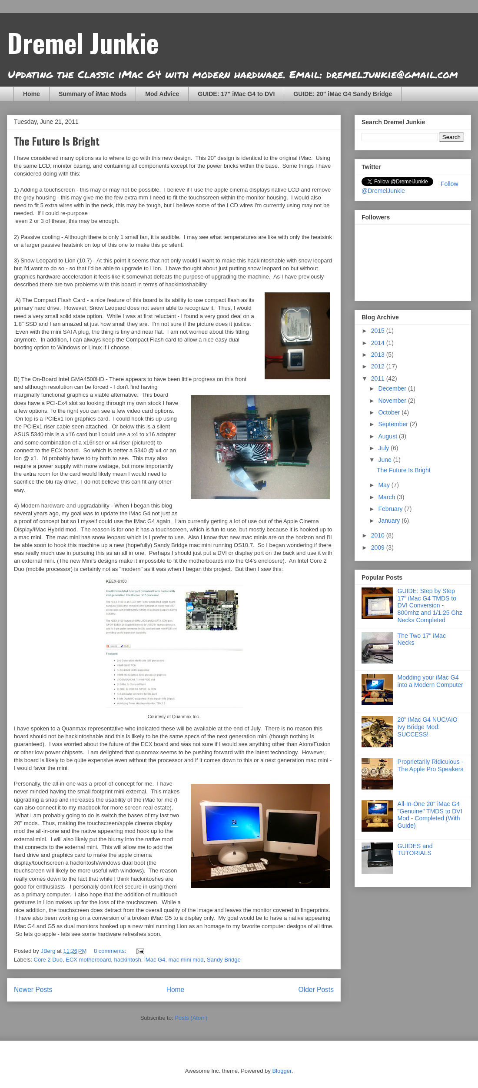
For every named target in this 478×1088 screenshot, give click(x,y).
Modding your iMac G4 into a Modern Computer (430, 681)
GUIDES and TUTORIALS (415, 850)
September (393, 424)
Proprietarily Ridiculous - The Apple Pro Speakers (431, 765)
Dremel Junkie (83, 42)
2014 (378, 342)
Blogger (281, 1071)
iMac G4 (154, 959)
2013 (378, 354)
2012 (378, 366)
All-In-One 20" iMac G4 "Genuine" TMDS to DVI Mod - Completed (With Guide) (430, 814)
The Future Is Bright (57, 141)
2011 (378, 378)
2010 (378, 535)
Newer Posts (33, 989)
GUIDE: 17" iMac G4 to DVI (236, 93)
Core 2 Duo (48, 959)
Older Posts (316, 989)
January (390, 520)
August (388, 436)
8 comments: (111, 951)
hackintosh (127, 959)
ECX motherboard (88, 959)
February (391, 508)
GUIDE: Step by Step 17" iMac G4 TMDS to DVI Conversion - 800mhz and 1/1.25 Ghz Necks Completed (430, 605)
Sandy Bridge (224, 959)
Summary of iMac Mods (92, 93)
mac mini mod (186, 959)
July (384, 447)
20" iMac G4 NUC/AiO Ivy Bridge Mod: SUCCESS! (428, 727)
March (387, 497)
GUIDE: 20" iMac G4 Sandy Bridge (342, 93)
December (393, 388)
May (384, 484)
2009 (378, 547)
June (385, 459)
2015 (378, 330)
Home (31, 93)
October (390, 412)
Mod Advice (162, 93)
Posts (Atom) (191, 1018)
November (393, 400)
